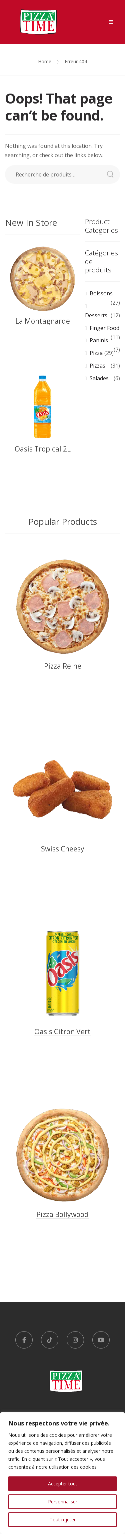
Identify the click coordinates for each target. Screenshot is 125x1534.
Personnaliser (62, 1501)
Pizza (96, 353)
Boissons (101, 293)
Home (44, 61)
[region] (62, 1473)
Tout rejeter (63, 1519)
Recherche (113, 174)
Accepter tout (62, 1483)
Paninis (99, 340)
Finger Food (104, 328)
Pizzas (97, 365)
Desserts (96, 315)
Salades (99, 378)
